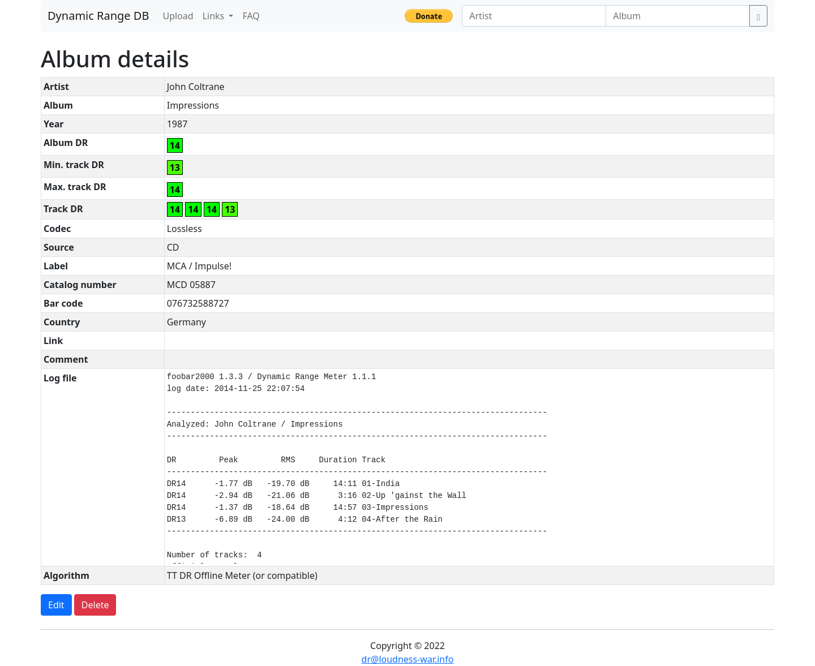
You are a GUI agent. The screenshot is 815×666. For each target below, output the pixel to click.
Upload (177, 16)
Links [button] (215, 16)
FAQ (250, 16)
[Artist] (534, 16)
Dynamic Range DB (98, 15)
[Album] (678, 16)
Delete (95, 605)
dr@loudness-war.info (408, 659)
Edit (56, 605)
